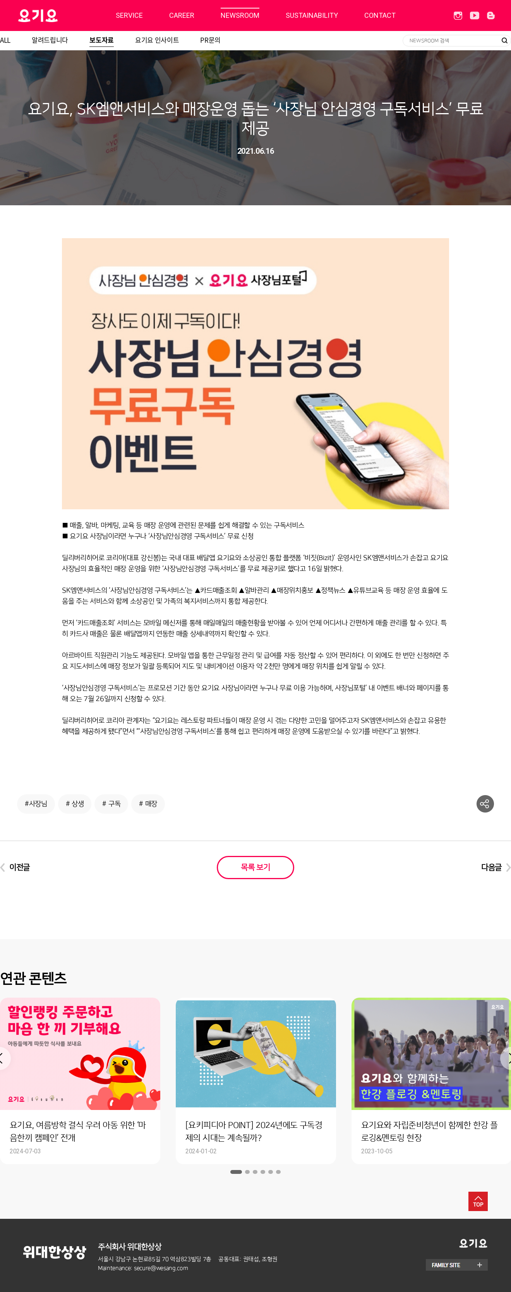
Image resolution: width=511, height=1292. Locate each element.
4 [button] (263, 1172)
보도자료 (101, 40)
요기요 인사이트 (157, 40)
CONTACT (380, 15)
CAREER (181, 15)
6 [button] (278, 1172)
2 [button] (247, 1172)
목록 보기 (255, 867)
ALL (5, 40)
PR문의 (210, 40)
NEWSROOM (240, 15)
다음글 (491, 867)
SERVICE (129, 15)
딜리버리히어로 (57, 15)
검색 (504, 40)
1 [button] (236, 1172)
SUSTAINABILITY (312, 15)
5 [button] (270, 1172)
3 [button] (255, 1172)
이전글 (19, 867)
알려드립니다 (50, 40)
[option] (256, 1081)
